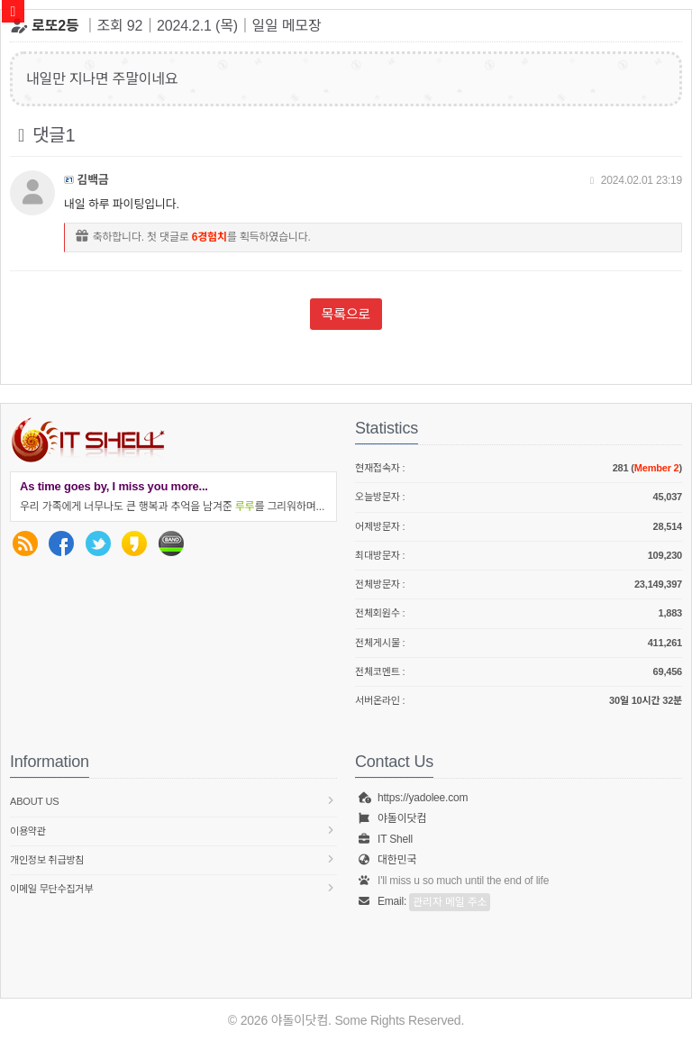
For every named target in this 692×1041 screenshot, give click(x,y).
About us (173, 801)
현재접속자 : (518, 468)
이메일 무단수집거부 (173, 888)
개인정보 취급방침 (173, 859)
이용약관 (173, 830)
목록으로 (346, 314)
